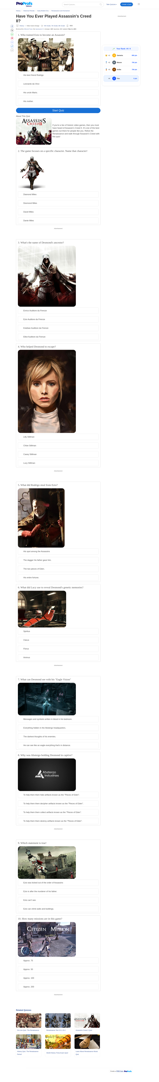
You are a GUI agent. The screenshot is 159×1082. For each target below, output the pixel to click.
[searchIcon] (101, 4)
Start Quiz (58, 110)
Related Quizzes (23, 1010)
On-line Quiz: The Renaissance (28, 1030)
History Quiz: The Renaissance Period (27, 1053)
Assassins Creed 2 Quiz (84, 1030)
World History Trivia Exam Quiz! (57, 1053)
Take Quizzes (111, 4)
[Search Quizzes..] (83, 4)
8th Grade (61, 26)
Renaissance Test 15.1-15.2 (55, 1030)
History (22, 26)
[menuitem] (111, 5)
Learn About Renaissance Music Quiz (87, 1053)
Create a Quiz (126, 4)
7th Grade (54, 26)
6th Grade (47, 26)
